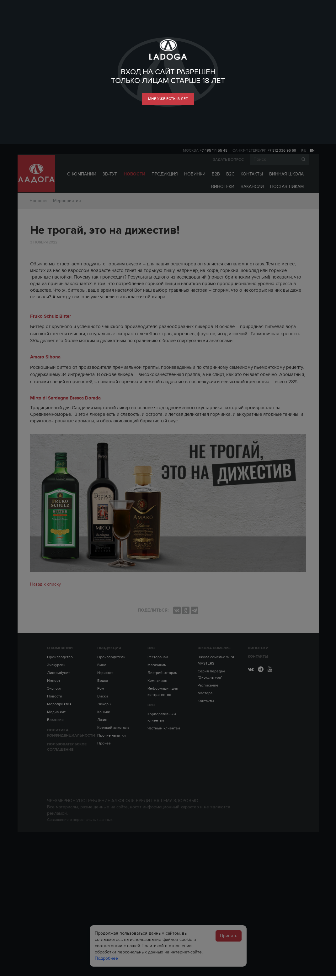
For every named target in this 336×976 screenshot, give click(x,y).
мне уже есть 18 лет (168, 99)
